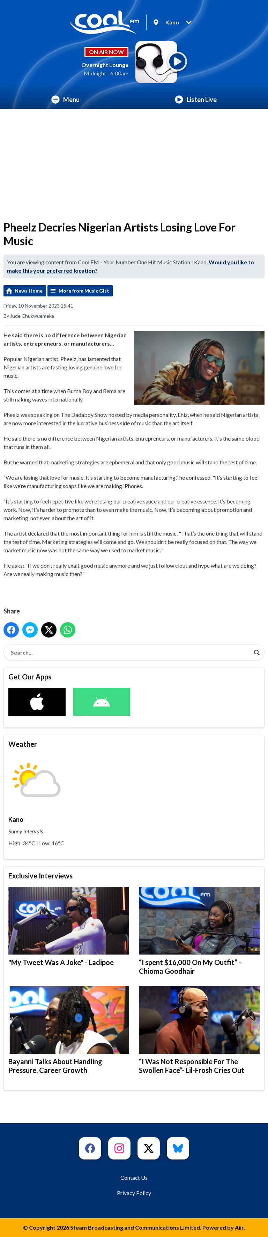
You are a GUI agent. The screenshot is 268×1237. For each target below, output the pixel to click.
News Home (29, 291)
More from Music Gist (84, 291)
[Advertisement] (134, 161)
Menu (65, 99)
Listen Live (196, 99)
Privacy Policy (134, 1193)
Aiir (239, 1227)
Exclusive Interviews (40, 875)
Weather (22, 744)
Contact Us (134, 1177)
